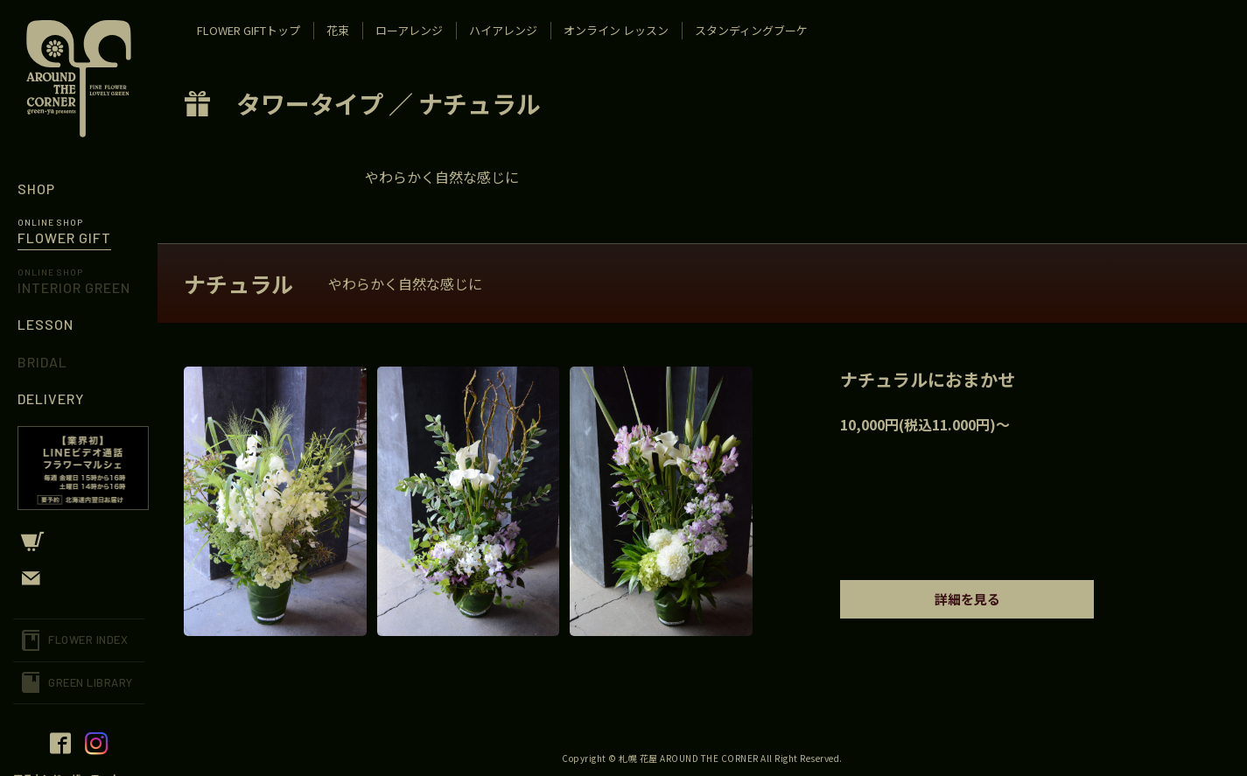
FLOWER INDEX (88, 640)
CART (79, 541)
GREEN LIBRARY (90, 682)
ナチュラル (479, 103)
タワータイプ (309, 103)
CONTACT (79, 578)
